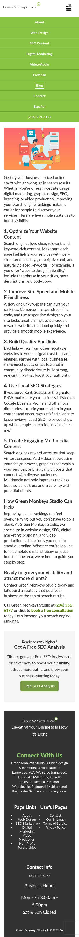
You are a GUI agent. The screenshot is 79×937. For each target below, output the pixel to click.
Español (40, 106)
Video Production (27, 837)
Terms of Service (55, 823)
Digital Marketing (40, 54)
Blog (39, 85)
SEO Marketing (27, 823)
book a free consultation (52, 610)
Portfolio (39, 75)
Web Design (39, 33)
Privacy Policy (55, 827)
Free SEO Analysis (39, 686)
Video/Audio (39, 64)
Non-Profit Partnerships (27, 845)
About (39, 22)
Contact (39, 96)
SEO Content (39, 43)
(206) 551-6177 (39, 117)
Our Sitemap (55, 819)
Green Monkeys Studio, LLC (34, 930)
